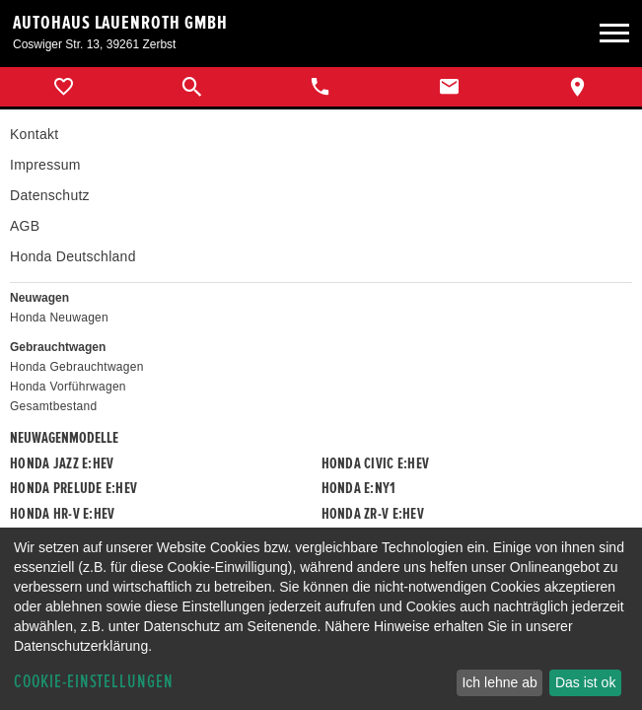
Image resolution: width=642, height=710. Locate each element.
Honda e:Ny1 (358, 488)
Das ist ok (585, 682)
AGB (24, 226)
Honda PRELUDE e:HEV (73, 488)
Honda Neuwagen (59, 317)
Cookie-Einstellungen (94, 682)
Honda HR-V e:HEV (62, 514)
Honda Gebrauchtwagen (77, 367)
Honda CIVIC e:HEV (375, 463)
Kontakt (34, 134)
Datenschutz (50, 195)
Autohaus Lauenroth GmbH (120, 23)
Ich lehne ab (499, 682)
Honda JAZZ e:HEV (61, 463)
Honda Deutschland (73, 256)
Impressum (45, 165)
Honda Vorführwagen (68, 386)
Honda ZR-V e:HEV (372, 514)
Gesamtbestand (53, 406)
